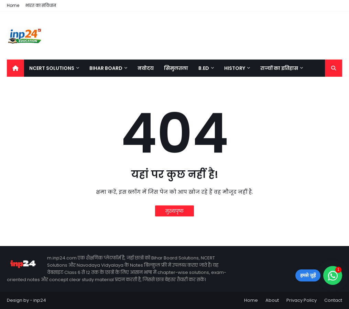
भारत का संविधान (40, 5)
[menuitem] (15, 68)
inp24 (39, 300)
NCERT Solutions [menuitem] (51, 68)
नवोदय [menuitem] (146, 68)
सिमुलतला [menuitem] (176, 68)
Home (13, 5)
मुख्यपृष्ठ (174, 210)
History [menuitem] (234, 68)
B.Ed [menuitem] (203, 68)
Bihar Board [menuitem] (105, 68)
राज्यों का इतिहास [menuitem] (279, 68)
